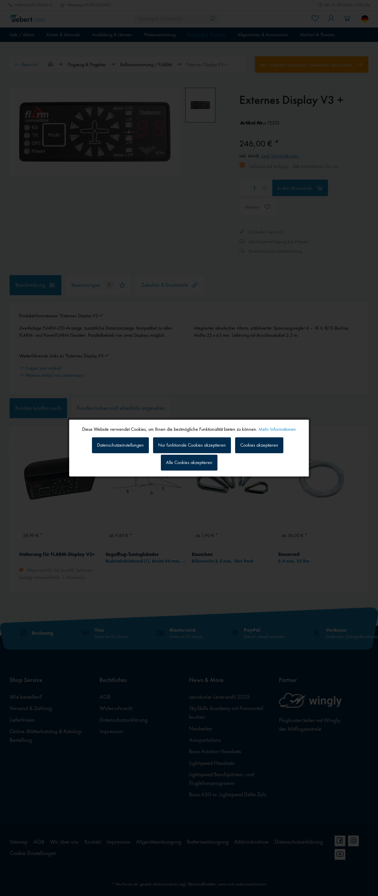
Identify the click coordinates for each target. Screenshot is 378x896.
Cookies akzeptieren (259, 445)
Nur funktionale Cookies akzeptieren (192, 445)
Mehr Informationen (277, 429)
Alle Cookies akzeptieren (189, 462)
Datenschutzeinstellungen (120, 445)
